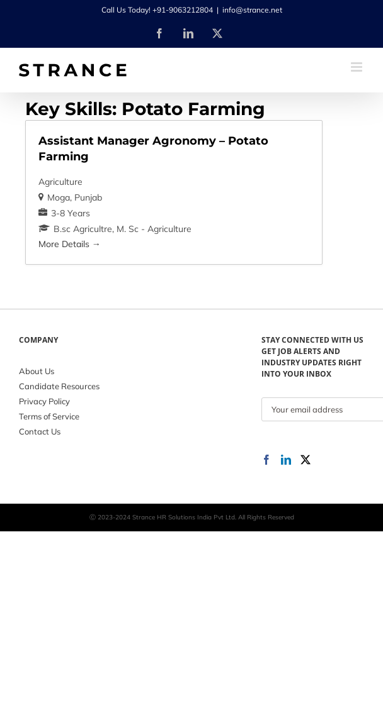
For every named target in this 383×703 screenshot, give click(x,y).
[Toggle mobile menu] (357, 67)
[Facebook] (266, 460)
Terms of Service (49, 416)
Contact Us (39, 431)
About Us (36, 371)
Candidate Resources (59, 386)
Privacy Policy (44, 401)
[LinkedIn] (286, 460)
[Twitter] (305, 460)
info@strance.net (252, 9)
